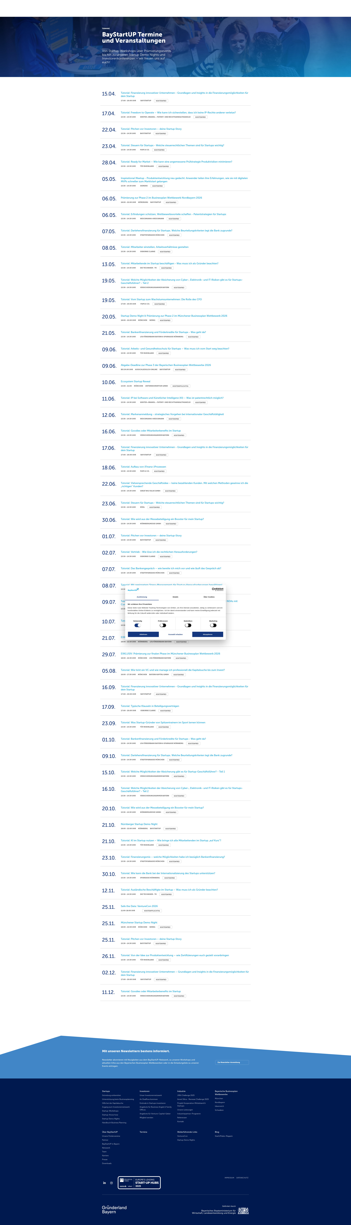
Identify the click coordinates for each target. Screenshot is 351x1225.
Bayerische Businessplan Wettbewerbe (226, 1093)
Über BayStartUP (110, 1132)
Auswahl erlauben (175, 634)
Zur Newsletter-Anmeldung (229, 1062)
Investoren (145, 1091)
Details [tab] (175, 597)
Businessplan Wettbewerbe (236, 10)
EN (249, 5)
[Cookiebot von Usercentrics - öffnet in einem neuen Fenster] (213, 589)
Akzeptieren (207, 634)
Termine (213, 10)
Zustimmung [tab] (142, 597)
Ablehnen (143, 634)
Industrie (181, 1091)
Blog (217, 1132)
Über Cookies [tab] (209, 597)
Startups (106, 1091)
